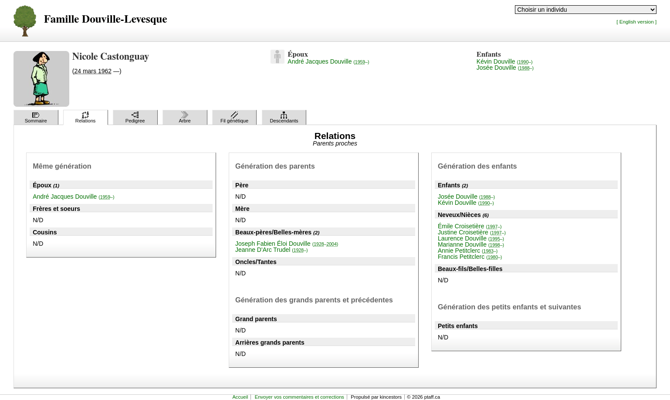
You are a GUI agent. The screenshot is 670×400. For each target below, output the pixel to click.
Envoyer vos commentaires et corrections (299, 397)
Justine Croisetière (472, 232)
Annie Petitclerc (467, 250)
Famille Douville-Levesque (105, 19)
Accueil (240, 397)
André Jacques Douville (328, 61)
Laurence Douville (471, 238)
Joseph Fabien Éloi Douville (286, 243)
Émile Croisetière (470, 226)
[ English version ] (636, 21)
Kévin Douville (505, 61)
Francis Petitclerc (470, 256)
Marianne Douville (471, 244)
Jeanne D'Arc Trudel (271, 249)
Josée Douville (505, 67)
